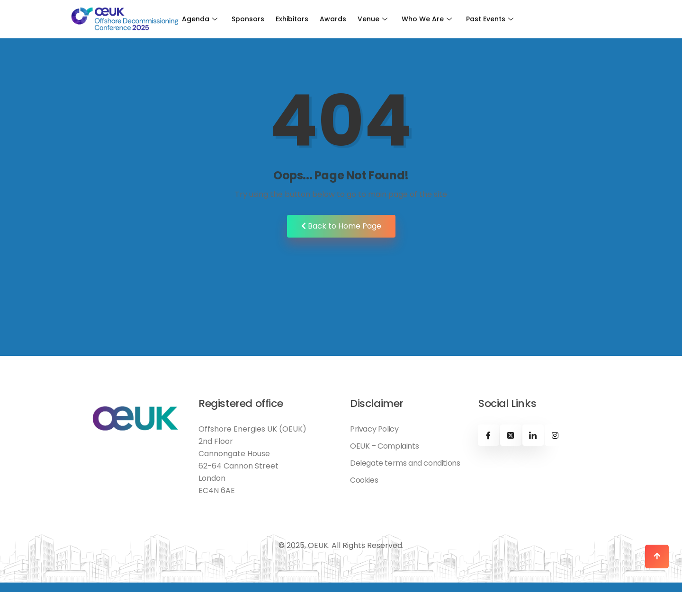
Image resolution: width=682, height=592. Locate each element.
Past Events (489, 19)
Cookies (364, 480)
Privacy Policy (374, 429)
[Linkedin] (533, 435)
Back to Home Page (341, 226)
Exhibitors (292, 19)
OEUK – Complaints (384, 446)
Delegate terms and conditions (405, 463)
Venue (372, 19)
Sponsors (248, 19)
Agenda (199, 19)
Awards (333, 19)
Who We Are (427, 19)
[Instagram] (555, 435)
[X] (510, 435)
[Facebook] (488, 435)
